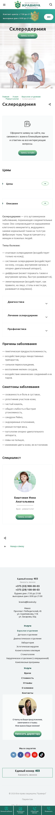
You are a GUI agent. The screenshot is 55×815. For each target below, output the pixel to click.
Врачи (27, 673)
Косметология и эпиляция (27, 650)
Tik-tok (42, 755)
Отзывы (27, 683)
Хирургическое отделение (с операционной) (27, 658)
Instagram (28, 755)
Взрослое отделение (27, 631)
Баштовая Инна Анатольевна (25, 499)
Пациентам (27, 799)
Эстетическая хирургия (28, 646)
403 (27, 578)
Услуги (27, 626)
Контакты (27, 693)
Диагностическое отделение (27, 638)
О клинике (27, 688)
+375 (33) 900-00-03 (28, 586)
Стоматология (27, 654)
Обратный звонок (34, 812)
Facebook (20, 755)
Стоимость (27, 678)
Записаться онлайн (20, 812)
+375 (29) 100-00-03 (28, 589)
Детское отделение (27, 635)
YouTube (35, 755)
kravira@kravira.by (27, 602)
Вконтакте (13, 755)
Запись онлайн (27, 36)
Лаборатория (27, 642)
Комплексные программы (27, 662)
